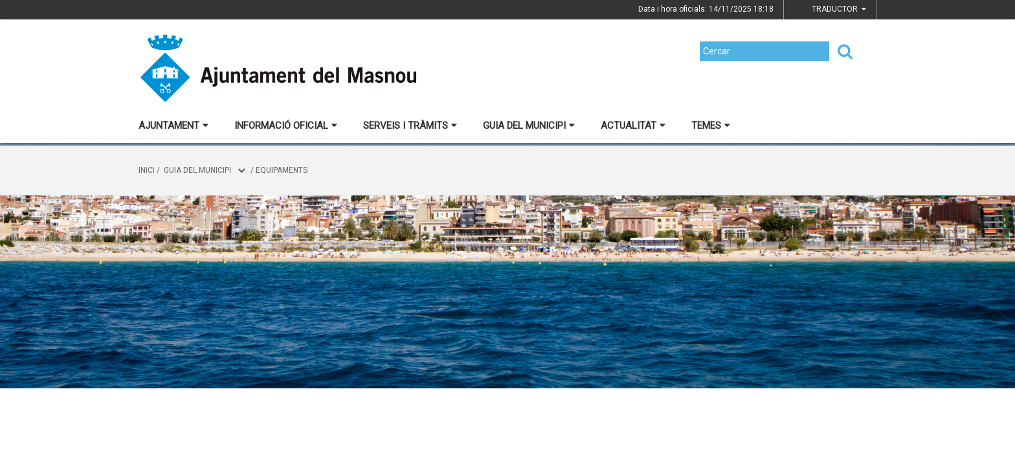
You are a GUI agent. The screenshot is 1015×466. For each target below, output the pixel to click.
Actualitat (633, 125)
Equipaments (281, 170)
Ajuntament (173, 125)
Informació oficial (285, 125)
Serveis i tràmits (410, 125)
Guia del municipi (529, 125)
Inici (147, 170)
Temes (710, 125)
